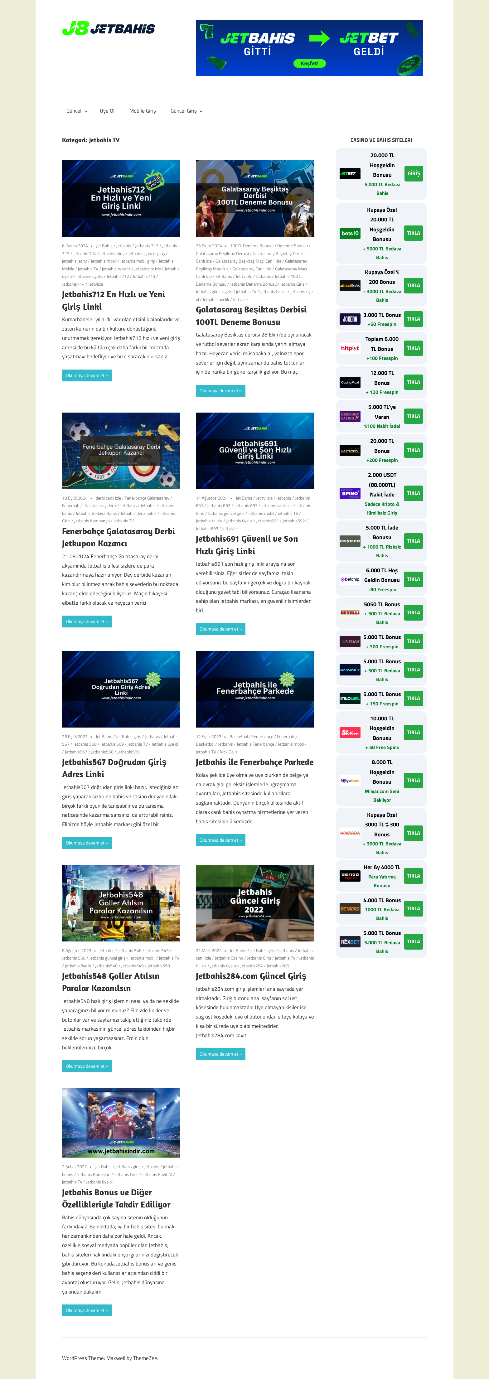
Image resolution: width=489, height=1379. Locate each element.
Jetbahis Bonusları (93, 1174)
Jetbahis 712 (146, 245)
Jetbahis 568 (85, 744)
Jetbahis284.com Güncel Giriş (252, 975)
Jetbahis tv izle (147, 268)
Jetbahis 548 (130, 950)
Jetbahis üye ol (239, 520)
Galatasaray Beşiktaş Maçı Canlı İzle (248, 261)
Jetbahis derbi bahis (139, 513)
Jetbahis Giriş (112, 253)
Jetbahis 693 (246, 505)
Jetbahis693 (207, 528)
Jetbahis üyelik (89, 276)
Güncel (77, 111)
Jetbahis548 (106, 965)
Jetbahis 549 (157, 950)
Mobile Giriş (142, 111)
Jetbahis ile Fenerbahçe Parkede (254, 761)
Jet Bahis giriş (128, 736)
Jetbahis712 (118, 276)
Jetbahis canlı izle (277, 505)
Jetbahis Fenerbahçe (255, 744)
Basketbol (239, 736)
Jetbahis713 (144, 276)
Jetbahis (123, 245)
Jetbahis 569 (112, 744)
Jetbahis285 (278, 965)
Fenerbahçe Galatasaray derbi (89, 505)
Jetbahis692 (294, 520)
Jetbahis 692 (218, 505)
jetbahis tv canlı (116, 268)
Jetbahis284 (251, 965)
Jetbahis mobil (104, 261)
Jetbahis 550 (73, 958)
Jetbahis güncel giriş (146, 253)
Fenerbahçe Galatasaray (147, 498)
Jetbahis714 (73, 284)
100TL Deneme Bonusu (252, 245)
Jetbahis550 (159, 965)
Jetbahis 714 (85, 253)
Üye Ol (107, 111)
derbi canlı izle (108, 498)
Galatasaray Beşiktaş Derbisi (222, 253)
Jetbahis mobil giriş (137, 261)
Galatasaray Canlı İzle (251, 268)
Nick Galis (229, 751)
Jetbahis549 (132, 965)
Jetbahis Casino (229, 958)
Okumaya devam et (85, 375)
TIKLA (413, 233)
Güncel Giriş (187, 111)
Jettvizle (95, 284)
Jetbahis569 (128, 751)
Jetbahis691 (267, 520)
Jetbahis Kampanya (92, 520)
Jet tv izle (244, 276)
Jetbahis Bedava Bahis (96, 513)
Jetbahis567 (76, 751)
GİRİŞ (414, 173)
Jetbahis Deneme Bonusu (253, 284)
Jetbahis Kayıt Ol (157, 1174)
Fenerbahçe (262, 736)
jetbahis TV (88, 268)
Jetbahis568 (102, 751)
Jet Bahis (104, 245)
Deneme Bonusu (292, 245)
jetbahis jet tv (74, 261)
